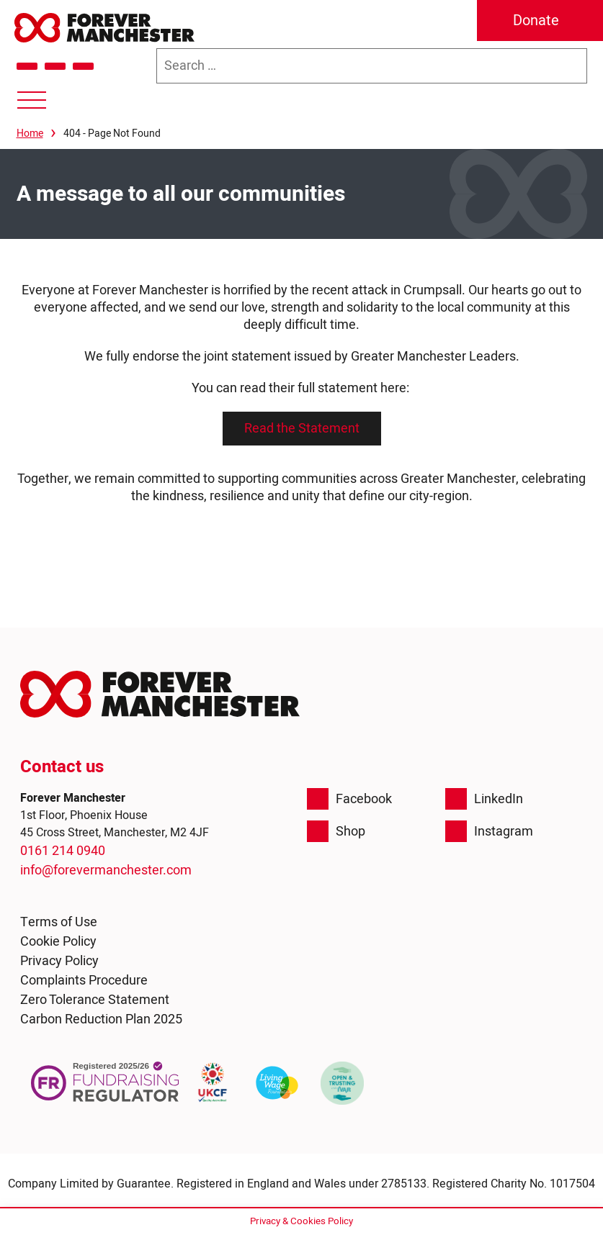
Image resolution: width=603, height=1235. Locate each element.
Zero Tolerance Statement (94, 1000)
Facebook (349, 799)
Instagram (489, 831)
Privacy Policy (59, 961)
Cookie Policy (58, 941)
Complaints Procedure (84, 980)
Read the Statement (301, 428)
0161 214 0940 (62, 851)
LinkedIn (484, 799)
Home (30, 133)
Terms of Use (58, 922)
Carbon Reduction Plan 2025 (101, 1019)
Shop (336, 831)
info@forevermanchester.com (106, 870)
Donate (536, 20)
